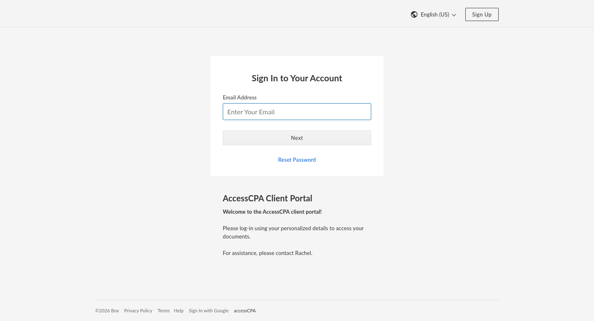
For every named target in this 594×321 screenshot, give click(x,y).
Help (179, 310)
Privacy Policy (138, 310)
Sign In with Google (209, 310)
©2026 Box (107, 310)
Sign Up (482, 14)
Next (297, 138)
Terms (164, 310)
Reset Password (297, 159)
